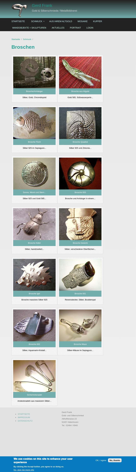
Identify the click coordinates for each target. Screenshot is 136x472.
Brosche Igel (34, 293)
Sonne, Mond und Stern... (34, 192)
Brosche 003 (80, 192)
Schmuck (36, 21)
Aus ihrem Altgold (60, 21)
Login (90, 27)
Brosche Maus (80, 344)
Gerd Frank (42, 5)
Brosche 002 (34, 344)
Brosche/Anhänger (34, 91)
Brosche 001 (80, 293)
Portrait (75, 27)
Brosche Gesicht (80, 243)
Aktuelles (58, 27)
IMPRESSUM (24, 417)
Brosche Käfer (34, 243)
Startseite (18, 21)
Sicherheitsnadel (34, 395)
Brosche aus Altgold (80, 91)
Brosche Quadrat (80, 142)
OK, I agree (101, 461)
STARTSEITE (24, 414)
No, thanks (114, 461)
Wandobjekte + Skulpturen (29, 27)
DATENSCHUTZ (25, 421)
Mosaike (83, 21)
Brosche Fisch (34, 142)
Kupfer (97, 21)
